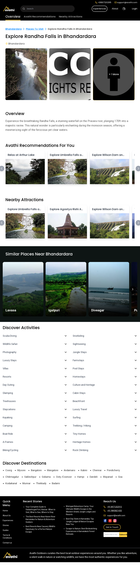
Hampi (80, 476)
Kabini (84, 470)
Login (134, 8)
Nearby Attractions (70, 16)
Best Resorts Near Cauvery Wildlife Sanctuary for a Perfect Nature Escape (40, 529)
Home (5, 511)
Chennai (97, 470)
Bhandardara (13, 29)
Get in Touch (112, 527)
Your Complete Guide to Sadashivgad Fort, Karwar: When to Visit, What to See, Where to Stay (40, 509)
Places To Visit (35, 29)
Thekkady (41, 483)
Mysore (21, 470)
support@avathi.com (125, 2)
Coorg (8, 470)
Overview (12, 16)
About (115, 8)
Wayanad (108, 476)
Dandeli (94, 476)
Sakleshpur (30, 476)
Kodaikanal (11, 483)
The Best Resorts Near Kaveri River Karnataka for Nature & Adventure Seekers (40, 519)
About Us (7, 515)
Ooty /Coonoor (64, 476)
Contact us (7, 543)
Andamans (69, 470)
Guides (6, 530)
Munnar (26, 483)
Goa (120, 476)
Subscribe (123, 534)
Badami (56, 483)
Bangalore (36, 470)
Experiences (99, 8)
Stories (6, 525)
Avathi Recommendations (40, 16)
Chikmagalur (12, 476)
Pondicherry (113, 470)
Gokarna (46, 476)
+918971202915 (103, 2)
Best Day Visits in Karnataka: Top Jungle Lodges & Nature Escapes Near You (80, 521)
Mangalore (52, 470)
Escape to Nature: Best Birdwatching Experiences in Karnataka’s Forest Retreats (81, 531)
